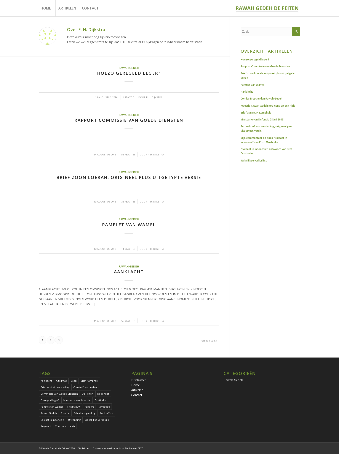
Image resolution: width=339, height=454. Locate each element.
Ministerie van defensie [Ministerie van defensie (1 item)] (77, 400)
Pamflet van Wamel (129, 225)
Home (135, 385)
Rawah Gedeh (129, 68)
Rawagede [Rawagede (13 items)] (104, 406)
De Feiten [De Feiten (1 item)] (87, 393)
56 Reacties (128, 321)
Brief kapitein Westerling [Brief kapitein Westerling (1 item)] (55, 387)
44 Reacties (128, 248)
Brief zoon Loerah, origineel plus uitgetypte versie (128, 177)
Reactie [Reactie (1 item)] (65, 413)
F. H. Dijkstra (154, 97)
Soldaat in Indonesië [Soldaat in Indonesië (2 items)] (52, 419)
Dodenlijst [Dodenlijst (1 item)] (103, 393)
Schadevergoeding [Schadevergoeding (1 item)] (84, 413)
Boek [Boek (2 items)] (74, 380)
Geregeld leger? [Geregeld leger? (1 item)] (50, 400)
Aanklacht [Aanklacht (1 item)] (46, 380)
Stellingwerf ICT (134, 448)
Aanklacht (129, 272)
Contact (136, 395)
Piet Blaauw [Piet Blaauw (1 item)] (73, 406)
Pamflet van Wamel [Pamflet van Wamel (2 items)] (52, 406)
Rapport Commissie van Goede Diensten (128, 120)
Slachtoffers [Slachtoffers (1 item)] (106, 413)
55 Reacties (128, 154)
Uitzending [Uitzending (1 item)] (74, 419)
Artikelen (137, 390)
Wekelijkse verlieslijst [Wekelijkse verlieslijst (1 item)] (97, 419)
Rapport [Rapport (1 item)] (89, 406)
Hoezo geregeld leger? (129, 73)
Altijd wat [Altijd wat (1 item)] (61, 380)
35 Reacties (128, 201)
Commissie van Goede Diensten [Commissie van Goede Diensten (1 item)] (59, 393)
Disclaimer (138, 380)
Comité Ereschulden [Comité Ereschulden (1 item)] (85, 387)
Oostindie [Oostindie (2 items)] (100, 400)
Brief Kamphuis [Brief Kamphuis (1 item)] (89, 380)
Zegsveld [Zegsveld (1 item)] (46, 426)
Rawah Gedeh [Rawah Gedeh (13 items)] (49, 413)
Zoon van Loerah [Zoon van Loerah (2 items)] (65, 426)
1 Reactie (128, 97)
